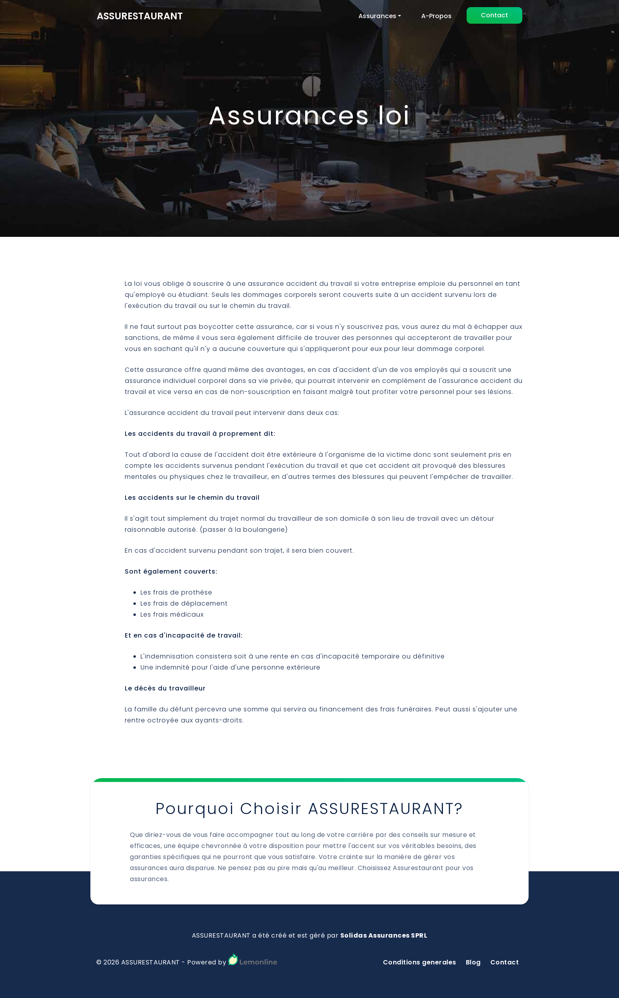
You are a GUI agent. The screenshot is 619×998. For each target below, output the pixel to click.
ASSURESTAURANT (140, 16)
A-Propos (436, 16)
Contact (494, 15)
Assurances (377, 16)
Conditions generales (419, 962)
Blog (473, 962)
